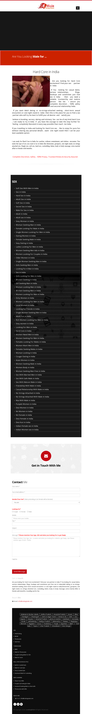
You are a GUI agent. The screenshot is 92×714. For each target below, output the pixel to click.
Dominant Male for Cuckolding (23, 673)
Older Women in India (25, 258)
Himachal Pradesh (41, 619)
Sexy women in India (24, 323)
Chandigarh (25, 617)
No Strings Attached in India (28, 393)
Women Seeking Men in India (28, 290)
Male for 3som (19, 657)
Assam (70, 614)
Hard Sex (17, 642)
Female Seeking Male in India (28, 239)
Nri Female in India (24, 415)
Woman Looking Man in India (28, 287)
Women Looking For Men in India (30, 301)
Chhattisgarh (35, 617)
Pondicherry (47, 624)
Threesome (18, 639)
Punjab (56, 624)
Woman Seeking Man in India (28, 225)
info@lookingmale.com (25, 601)
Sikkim (71, 624)
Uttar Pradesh (44, 626)
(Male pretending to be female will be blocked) (32, 499)
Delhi (70, 617)
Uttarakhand (56, 626)
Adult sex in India (23, 217)
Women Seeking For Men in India (30, 338)
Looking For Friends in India (28, 309)
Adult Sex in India (23, 199)
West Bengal (66, 626)
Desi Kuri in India (23, 422)
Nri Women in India (24, 411)
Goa (75, 617)
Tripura (35, 626)
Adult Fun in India (23, 316)
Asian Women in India (25, 360)
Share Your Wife (19, 681)
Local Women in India (25, 305)
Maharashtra (56, 621)
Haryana (30, 619)
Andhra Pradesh (46, 614)
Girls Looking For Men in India (28, 276)
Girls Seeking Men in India (27, 265)
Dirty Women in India (25, 298)
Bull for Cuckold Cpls (20, 665)
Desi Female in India (24, 418)
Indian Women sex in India (27, 429)
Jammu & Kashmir (55, 619)
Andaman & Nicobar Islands (29, 614)
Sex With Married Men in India (29, 375)
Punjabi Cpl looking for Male (22, 683)
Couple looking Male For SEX (23, 655)
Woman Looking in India (26, 353)
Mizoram (23, 624)
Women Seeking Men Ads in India (30, 250)
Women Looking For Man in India (30, 294)
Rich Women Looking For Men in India (32, 320)
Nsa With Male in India (25, 400)
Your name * (16, 486)
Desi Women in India (24, 407)
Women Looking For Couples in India (31, 254)
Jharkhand (66, 619)
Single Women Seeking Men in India (31, 312)
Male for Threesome (20, 652)
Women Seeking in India (26, 279)
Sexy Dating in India (24, 243)
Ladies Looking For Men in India (29, 247)
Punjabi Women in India (26, 404)
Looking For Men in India (26, 327)
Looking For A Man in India (27, 269)
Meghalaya (73, 621)
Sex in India (21, 192)
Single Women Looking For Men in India (33, 232)
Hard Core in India (23, 331)
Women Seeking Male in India (28, 364)
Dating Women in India (26, 236)
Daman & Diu (62, 617)
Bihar (76, 614)
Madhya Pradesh (44, 621)
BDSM (16, 636)
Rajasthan (64, 624)
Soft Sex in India (23, 203)
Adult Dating (18, 633)
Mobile (14, 515)
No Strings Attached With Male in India (32, 396)
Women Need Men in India (27, 334)
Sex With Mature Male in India (29, 382)
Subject (14, 528)
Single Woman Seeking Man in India (31, 261)
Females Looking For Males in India (31, 342)
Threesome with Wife (21, 689)
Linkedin (21, 704)
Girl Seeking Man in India (26, 283)
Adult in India (21, 214)
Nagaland (32, 624)
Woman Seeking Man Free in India (30, 371)
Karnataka (75, 619)
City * (13, 521)
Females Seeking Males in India (29, 349)
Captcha (14, 559)
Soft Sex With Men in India (27, 188)
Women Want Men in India (27, 345)
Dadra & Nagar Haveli (49, 617)
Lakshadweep (32, 621)
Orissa (39, 624)
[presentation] (26, 564)
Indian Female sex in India (27, 426)
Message (39, 535)
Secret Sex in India (24, 206)
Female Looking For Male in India (30, 228)
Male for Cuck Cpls (20, 668)
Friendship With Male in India (28, 386)
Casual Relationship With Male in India (32, 389)
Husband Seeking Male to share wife (25, 686)
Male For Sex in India (25, 210)
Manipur (65, 621)
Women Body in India (25, 367)
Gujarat (22, 619)
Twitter (18, 704)
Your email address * (18, 492)
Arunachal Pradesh (60, 614)
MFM (16, 649)
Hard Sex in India (23, 195)
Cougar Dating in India (25, 356)
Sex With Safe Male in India (27, 378)
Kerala (23, 621)
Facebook (14, 704)
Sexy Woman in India (25, 221)
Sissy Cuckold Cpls (20, 670)
